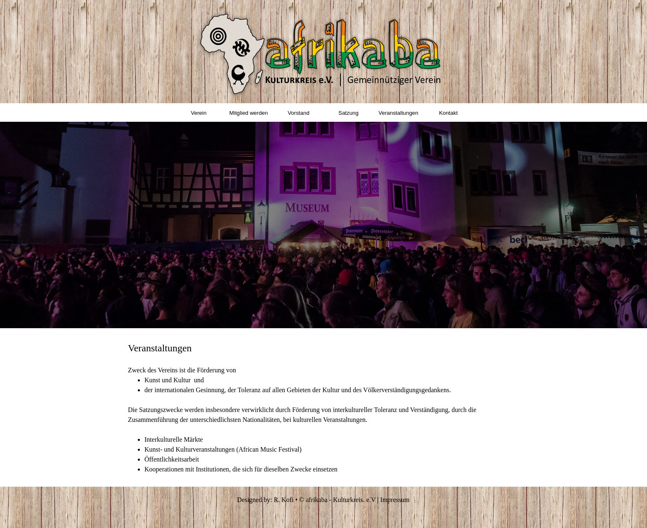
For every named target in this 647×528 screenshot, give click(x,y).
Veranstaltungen (398, 113)
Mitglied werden (248, 113)
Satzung (348, 113)
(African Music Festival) (269, 449)
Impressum (394, 499)
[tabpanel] (323, 407)
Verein (199, 113)
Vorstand (298, 113)
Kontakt (448, 113)
